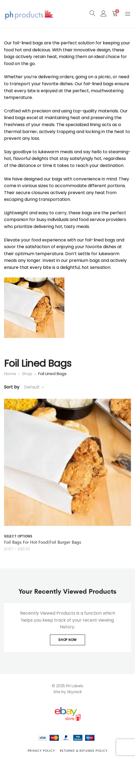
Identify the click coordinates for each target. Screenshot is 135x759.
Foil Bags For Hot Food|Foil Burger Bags (42, 541)
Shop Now (67, 639)
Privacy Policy (41, 751)
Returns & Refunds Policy (84, 751)
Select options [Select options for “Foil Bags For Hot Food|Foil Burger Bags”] (18, 536)
